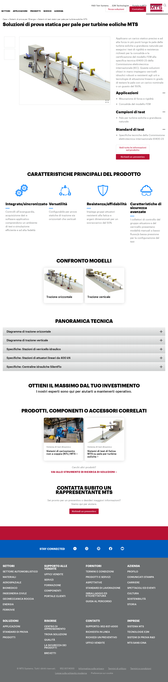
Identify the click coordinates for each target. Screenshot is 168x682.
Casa (5, 19)
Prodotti (57, 11)
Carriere (133, 582)
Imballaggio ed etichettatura (96, 595)
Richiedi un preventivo (133, 156)
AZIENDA (133, 566)
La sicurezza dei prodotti (55, 647)
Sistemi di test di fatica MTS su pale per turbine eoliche (101, 454)
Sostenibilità (136, 599)
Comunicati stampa (140, 577)
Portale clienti (55, 596)
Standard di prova (15, 632)
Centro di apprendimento (55, 628)
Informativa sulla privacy (91, 669)
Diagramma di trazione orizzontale (29, 331)
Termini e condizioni (100, 571)
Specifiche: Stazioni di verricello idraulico (34, 349)
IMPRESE (133, 621)
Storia (131, 604)
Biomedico (10, 588)
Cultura (133, 593)
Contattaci (157, 9)
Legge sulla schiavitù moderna (71, 673)
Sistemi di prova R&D (141, 637)
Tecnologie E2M (138, 632)
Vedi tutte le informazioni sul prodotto (132, 148)
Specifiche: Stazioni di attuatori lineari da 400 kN (39, 358)
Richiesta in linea (98, 632)
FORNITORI (93, 566)
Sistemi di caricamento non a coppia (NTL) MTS (62, 453)
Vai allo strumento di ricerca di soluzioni (84, 472)
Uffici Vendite (53, 574)
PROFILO (132, 571)
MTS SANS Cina (136, 643)
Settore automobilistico (20, 571)
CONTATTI (93, 621)
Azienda (80, 11)
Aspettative (94, 582)
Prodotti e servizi (98, 577)
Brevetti (50, 653)
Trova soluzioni (135, 9)
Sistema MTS (135, 626)
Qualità (49, 640)
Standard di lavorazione (103, 588)
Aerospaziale (12, 582)
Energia (8, 604)
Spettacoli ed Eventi (141, 588)
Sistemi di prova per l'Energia (22, 19)
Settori (27, 11)
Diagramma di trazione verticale (27, 340)
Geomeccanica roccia (18, 599)
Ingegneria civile (15, 593)
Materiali (9, 577)
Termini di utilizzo (117, 669)
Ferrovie (9, 610)
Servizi (69, 11)
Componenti (52, 590)
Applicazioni (42, 11)
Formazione (52, 585)
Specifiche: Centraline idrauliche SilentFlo (34, 367)
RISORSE (50, 621)
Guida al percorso (99, 601)
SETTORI (9, 566)
